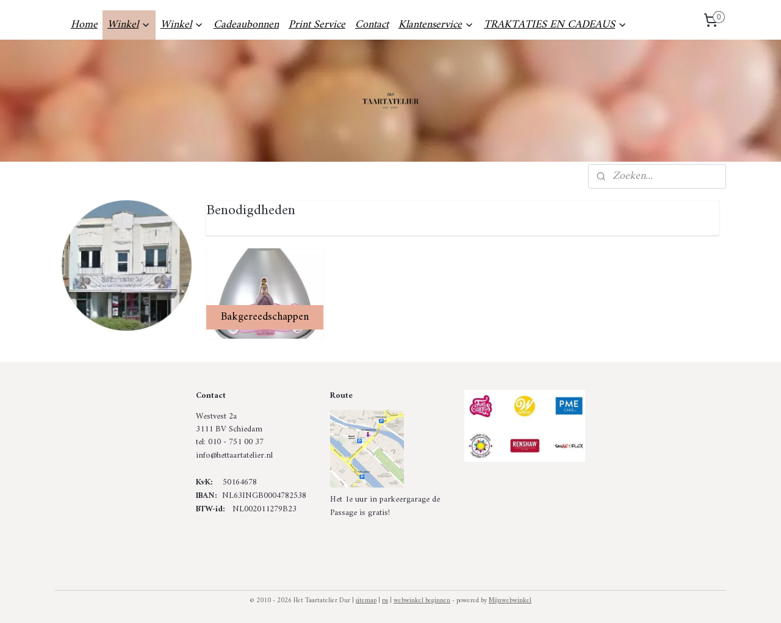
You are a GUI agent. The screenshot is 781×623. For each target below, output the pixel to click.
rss (385, 601)
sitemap (366, 601)
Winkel (129, 24)
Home (84, 24)
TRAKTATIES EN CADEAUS (555, 24)
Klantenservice (436, 24)
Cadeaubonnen (246, 24)
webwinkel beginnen (422, 601)
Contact (372, 24)
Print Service (317, 24)
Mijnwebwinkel (510, 601)
